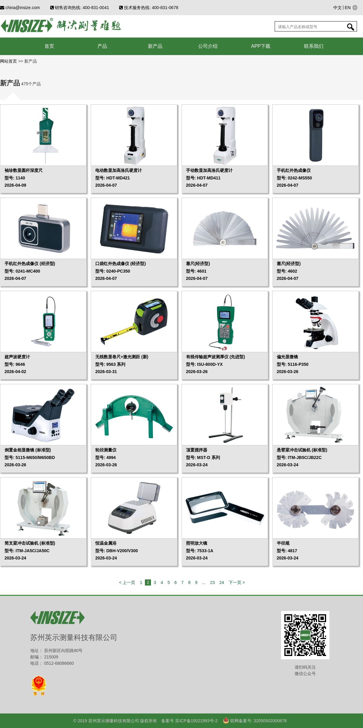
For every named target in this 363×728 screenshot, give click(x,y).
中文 (337, 7)
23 (212, 582)
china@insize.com (20, 7)
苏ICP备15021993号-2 (195, 720)
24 (221, 582)
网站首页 (9, 61)
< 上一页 (127, 582)
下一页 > (237, 582)
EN (348, 7)
